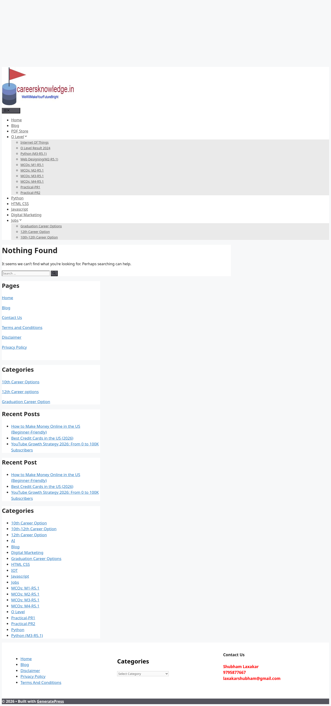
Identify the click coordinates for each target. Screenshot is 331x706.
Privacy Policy (14, 347)
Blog (15, 125)
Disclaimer (11, 337)
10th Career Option (29, 523)
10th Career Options (20, 381)
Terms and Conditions (22, 327)
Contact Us (12, 317)
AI (13, 540)
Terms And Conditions (40, 682)
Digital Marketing (26, 214)
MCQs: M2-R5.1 (32, 170)
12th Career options (20, 391)
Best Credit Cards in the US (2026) (42, 438)
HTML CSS (20, 203)
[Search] (54, 273)
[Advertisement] (141, 34)
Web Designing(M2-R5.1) (39, 159)
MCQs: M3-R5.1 (32, 176)
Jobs (16, 220)
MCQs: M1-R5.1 (32, 164)
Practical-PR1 (30, 187)
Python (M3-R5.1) (33, 153)
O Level (19, 136)
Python (17, 198)
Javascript (19, 209)
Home (16, 120)
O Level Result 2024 (35, 148)
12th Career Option (35, 231)
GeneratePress (50, 701)
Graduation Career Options (41, 226)
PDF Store (19, 131)
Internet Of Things (34, 142)
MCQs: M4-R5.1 (32, 181)
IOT (14, 570)
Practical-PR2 (30, 192)
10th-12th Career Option (39, 237)
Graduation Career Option (26, 401)
